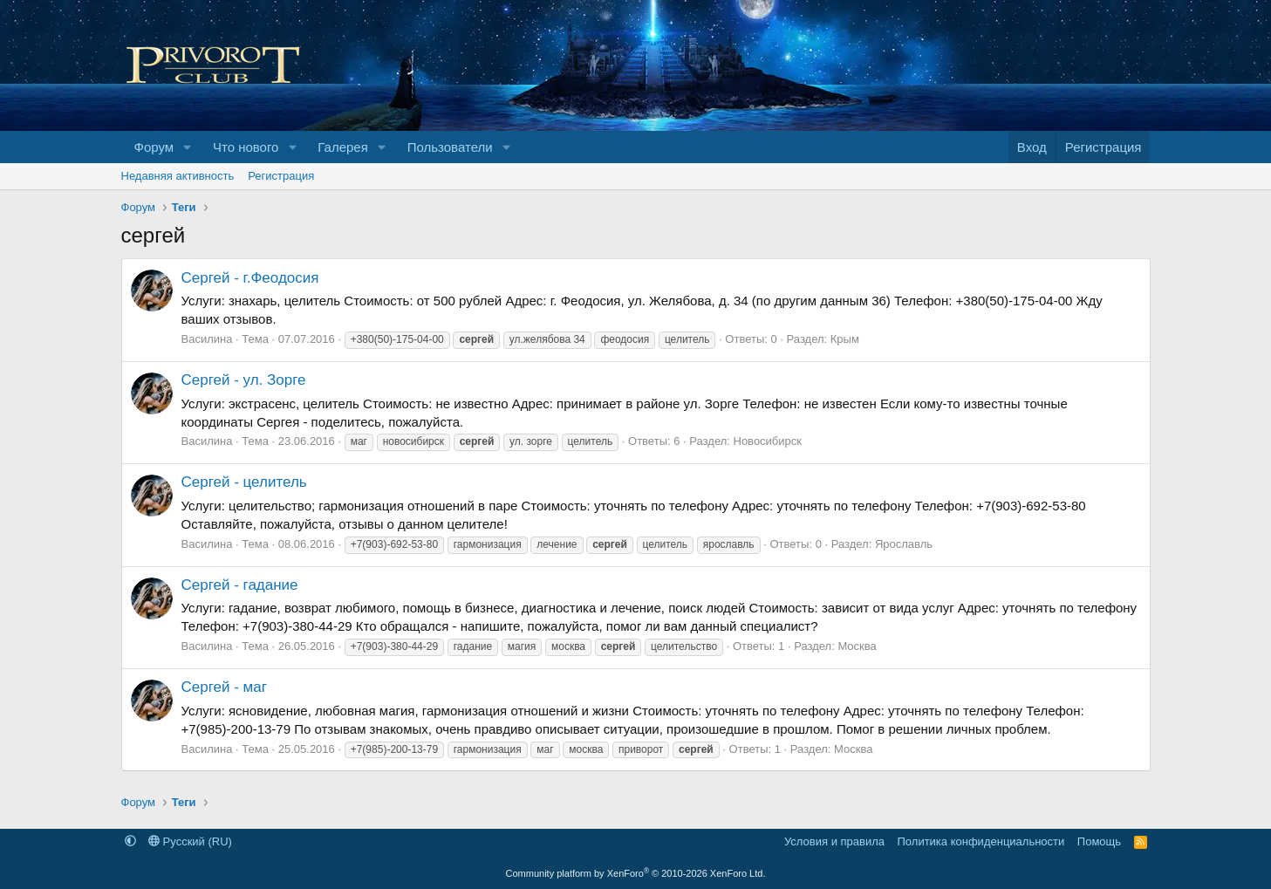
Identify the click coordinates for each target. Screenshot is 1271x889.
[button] (187, 147)
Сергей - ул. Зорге (243, 380)
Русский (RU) (190, 841)
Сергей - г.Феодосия (250, 278)
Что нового (245, 147)
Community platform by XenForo (636, 873)
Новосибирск (768, 441)
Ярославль (904, 543)
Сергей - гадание (239, 585)
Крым (844, 338)
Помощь (1099, 841)
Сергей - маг (224, 687)
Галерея (343, 147)
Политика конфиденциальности (981, 841)
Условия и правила (834, 841)
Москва (856, 646)
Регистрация (281, 175)
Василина (207, 338)
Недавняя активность (178, 175)
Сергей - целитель (244, 482)
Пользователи (450, 147)
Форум (154, 147)
